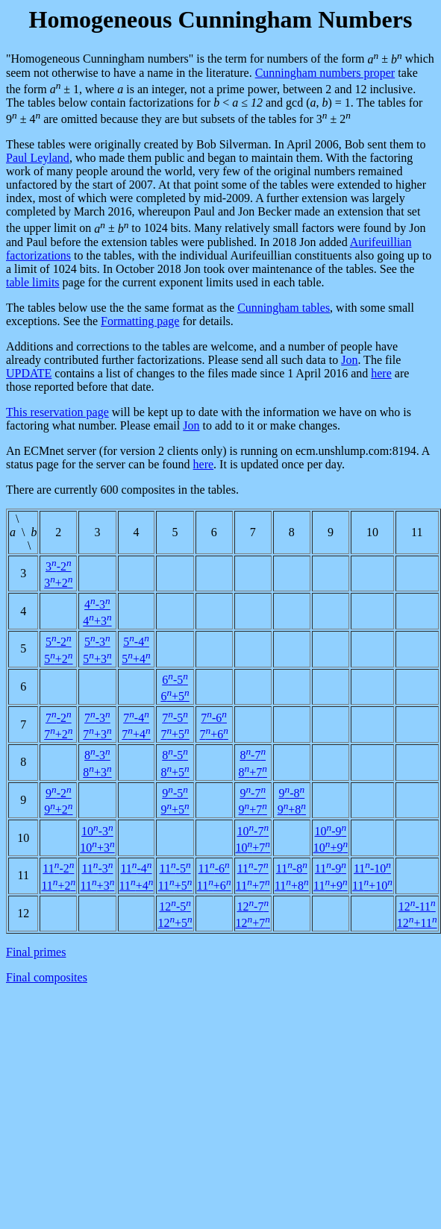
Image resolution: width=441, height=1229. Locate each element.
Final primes (36, 952)
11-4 (135, 868)
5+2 (58, 659)
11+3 (98, 885)
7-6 (214, 717)
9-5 (175, 793)
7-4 (136, 717)
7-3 (97, 717)
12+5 (174, 923)
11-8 (291, 868)
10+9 (330, 847)
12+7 (253, 923)
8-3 (97, 755)
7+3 (97, 734)
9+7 (253, 809)
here (381, 373)
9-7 (253, 793)
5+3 (97, 659)
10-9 (331, 831)
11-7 (253, 868)
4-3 (97, 604)
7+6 (213, 734)
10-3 (97, 831)
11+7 (253, 885)
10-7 (253, 831)
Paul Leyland (37, 157)
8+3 (97, 772)
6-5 (175, 679)
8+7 (253, 772)
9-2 (59, 793)
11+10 (372, 885)
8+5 (174, 772)
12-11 (417, 906)
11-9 (330, 868)
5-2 (59, 641)
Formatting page (140, 321)
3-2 (59, 566)
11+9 (330, 885)
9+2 (58, 809)
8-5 (175, 755)
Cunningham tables (283, 307)
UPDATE (28, 373)
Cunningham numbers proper (325, 72)
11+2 (58, 885)
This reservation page (57, 412)
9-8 (291, 793)
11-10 (372, 868)
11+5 (175, 885)
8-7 (253, 755)
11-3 (97, 868)
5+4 (136, 659)
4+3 (97, 620)
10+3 (97, 847)
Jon (349, 359)
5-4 (136, 641)
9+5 (174, 809)
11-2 (58, 868)
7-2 (59, 717)
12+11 (417, 923)
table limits (33, 282)
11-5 (175, 868)
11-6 (214, 868)
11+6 (214, 885)
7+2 (58, 734)
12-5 (175, 906)
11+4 (136, 885)
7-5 (175, 717)
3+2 (58, 582)
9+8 (292, 809)
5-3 (97, 641)
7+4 (136, 734)
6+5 (174, 696)
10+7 (253, 847)
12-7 (253, 906)
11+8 (292, 885)
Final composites (46, 977)
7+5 (174, 734)
